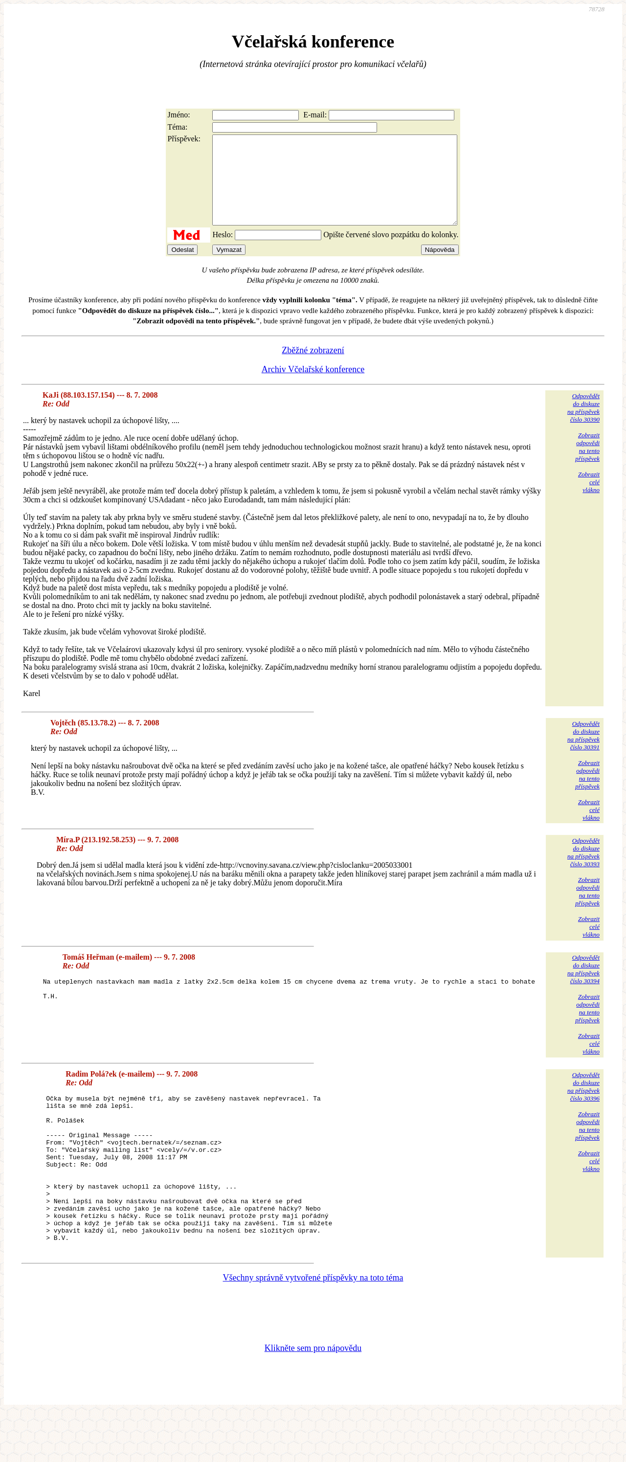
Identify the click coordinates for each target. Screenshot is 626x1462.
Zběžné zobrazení (313, 368)
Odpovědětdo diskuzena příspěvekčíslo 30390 (583, 425)
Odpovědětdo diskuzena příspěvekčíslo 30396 (583, 1104)
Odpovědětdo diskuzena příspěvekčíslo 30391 (583, 753)
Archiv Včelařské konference (313, 387)
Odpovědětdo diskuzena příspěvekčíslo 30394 (583, 986)
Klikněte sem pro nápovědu (313, 1396)
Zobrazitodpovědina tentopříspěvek (587, 464)
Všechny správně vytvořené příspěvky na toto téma (313, 1326)
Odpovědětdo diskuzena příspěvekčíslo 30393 (583, 870)
